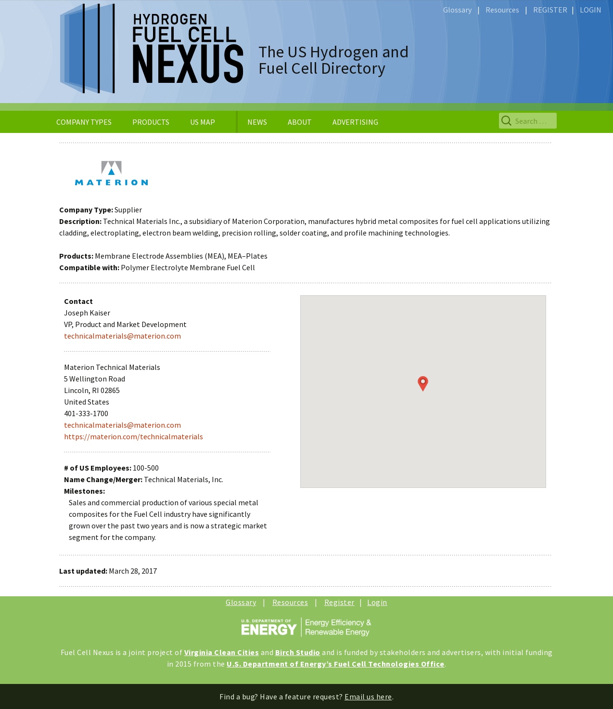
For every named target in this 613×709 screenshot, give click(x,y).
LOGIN (590, 9)
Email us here (368, 696)
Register (339, 602)
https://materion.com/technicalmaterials (133, 436)
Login (377, 602)
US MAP (202, 122)
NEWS (257, 122)
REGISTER (550, 9)
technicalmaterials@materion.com (122, 336)
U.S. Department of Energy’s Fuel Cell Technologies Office (336, 664)
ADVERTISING (355, 122)
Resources (502, 9)
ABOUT (300, 122)
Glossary (457, 9)
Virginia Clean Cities (221, 652)
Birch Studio (297, 652)
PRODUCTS (150, 122)
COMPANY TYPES (84, 122)
